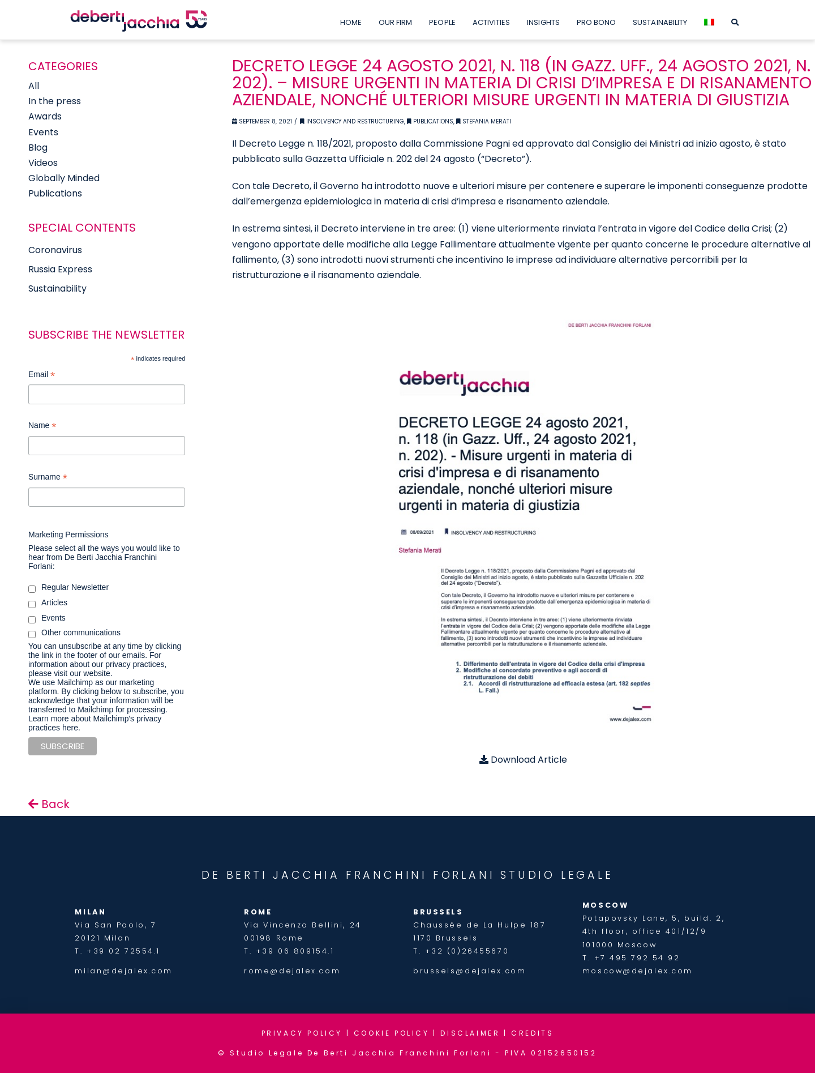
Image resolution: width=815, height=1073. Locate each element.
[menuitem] (709, 20)
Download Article (523, 759)
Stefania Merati (483, 121)
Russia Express (60, 269)
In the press (54, 101)
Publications (430, 121)
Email (41, 375)
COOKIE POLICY (392, 1033)
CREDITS (532, 1033)
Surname (47, 478)
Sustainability (57, 288)
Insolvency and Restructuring (352, 121)
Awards (45, 116)
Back (49, 804)
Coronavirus (55, 250)
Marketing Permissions (68, 534)
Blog (38, 147)
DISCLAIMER (470, 1033)
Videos (43, 162)
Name (42, 426)
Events (43, 132)
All (33, 85)
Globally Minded (64, 178)
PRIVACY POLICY (301, 1033)
